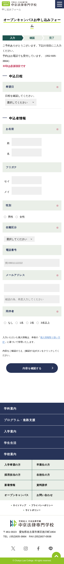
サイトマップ (19, 505)
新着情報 (9, 485)
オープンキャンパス (16, 495)
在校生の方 (43, 474)
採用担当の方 (12, 474)
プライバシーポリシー (42, 505)
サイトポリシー (33, 510)
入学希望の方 (12, 464)
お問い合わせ (45, 495)
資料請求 (42, 485)
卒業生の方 (43, 464)
